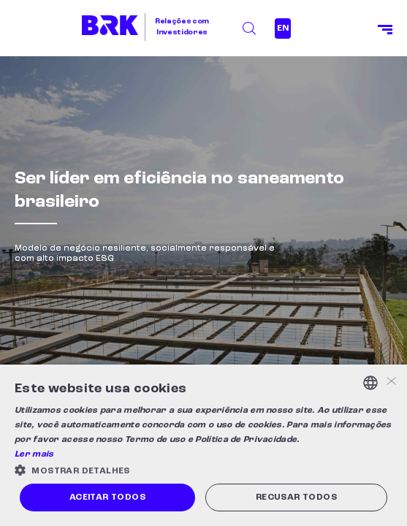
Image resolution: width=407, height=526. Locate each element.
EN (283, 28)
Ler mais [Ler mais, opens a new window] (34, 454)
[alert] (203, 445)
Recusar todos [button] (296, 497)
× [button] (390, 382)
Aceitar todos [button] (107, 497)
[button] (203, 470)
